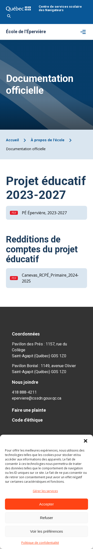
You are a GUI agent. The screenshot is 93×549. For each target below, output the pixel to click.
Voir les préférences (46, 531)
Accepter (46, 504)
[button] (85, 440)
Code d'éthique (27, 420)
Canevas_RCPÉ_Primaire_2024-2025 (50, 278)
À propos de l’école (47, 140)
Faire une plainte (29, 410)
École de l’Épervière (26, 32)
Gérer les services (45, 491)
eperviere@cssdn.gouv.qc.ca (36, 398)
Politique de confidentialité (40, 543)
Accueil (12, 140)
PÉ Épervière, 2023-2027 (44, 212)
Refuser (46, 518)
